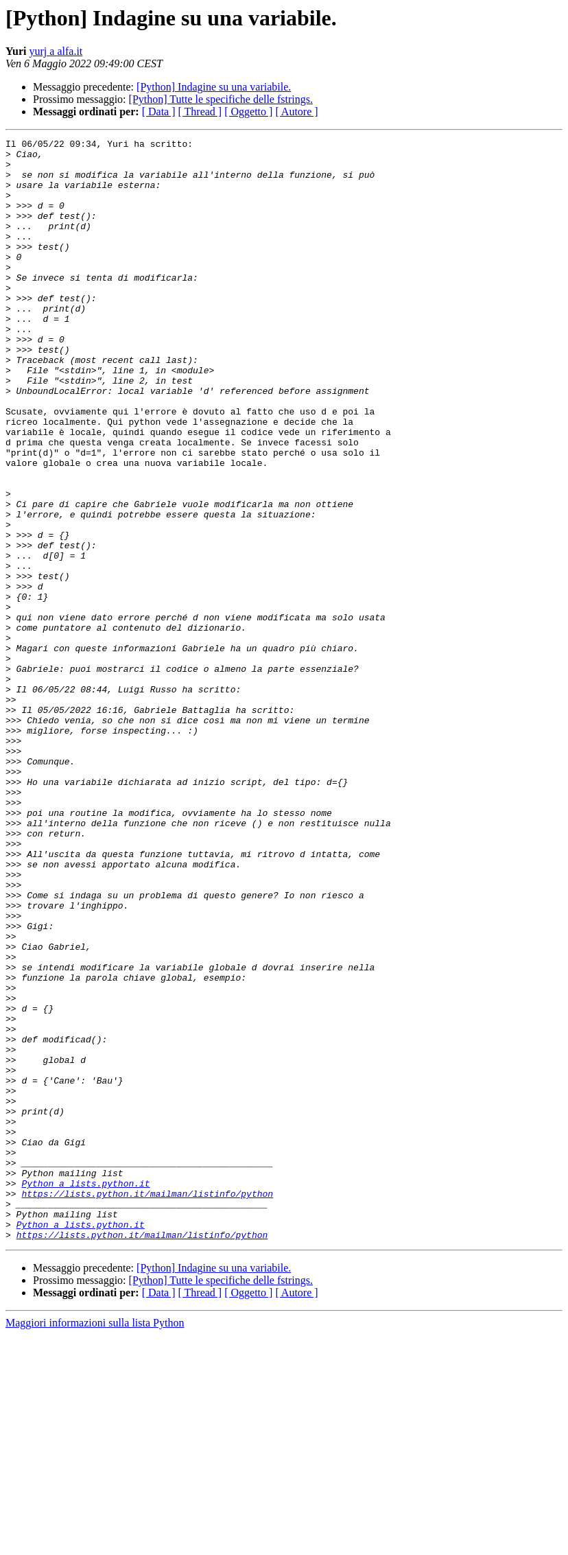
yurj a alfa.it (56, 51)
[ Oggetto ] (248, 111)
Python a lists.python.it (85, 1393)
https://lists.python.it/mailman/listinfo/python (147, 1405)
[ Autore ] (296, 111)
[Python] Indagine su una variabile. (214, 87)
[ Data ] (159, 111)
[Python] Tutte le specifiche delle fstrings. (221, 99)
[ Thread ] (200, 111)
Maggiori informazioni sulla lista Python (94, 1543)
